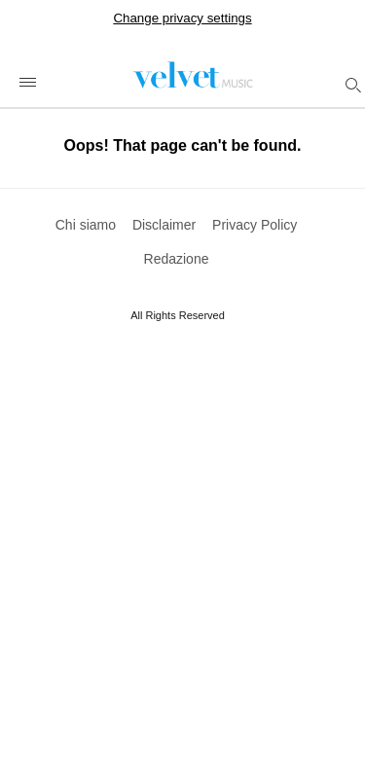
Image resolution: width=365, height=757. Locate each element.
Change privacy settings (182, 18)
